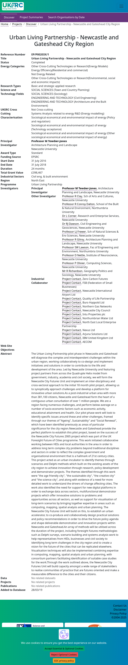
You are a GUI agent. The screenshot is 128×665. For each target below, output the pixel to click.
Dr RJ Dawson (70, 224)
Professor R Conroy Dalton (78, 204)
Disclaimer (120, 609)
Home (4, 24)
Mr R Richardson (72, 271)
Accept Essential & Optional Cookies (64, 648)
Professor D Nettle (73, 255)
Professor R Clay (72, 196)
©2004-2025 (119, 617)
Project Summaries (31, 17)
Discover (9, 17)
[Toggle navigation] (121, 6)
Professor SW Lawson (75, 247)
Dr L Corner (69, 216)
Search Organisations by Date (66, 17)
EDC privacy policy (64, 660)
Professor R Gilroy (73, 239)
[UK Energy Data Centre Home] (13, 6)
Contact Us (120, 605)
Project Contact (71, 279)
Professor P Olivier (73, 263)
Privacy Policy (118, 613)
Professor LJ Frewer (74, 231)
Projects (17, 24)
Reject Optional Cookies (64, 654)
